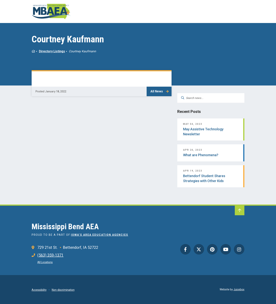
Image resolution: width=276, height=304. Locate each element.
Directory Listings (52, 51)
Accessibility (39, 289)
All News (156, 91)
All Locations (45, 262)
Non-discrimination (63, 289)
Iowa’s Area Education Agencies (99, 234)
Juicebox (238, 289)
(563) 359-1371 (50, 255)
